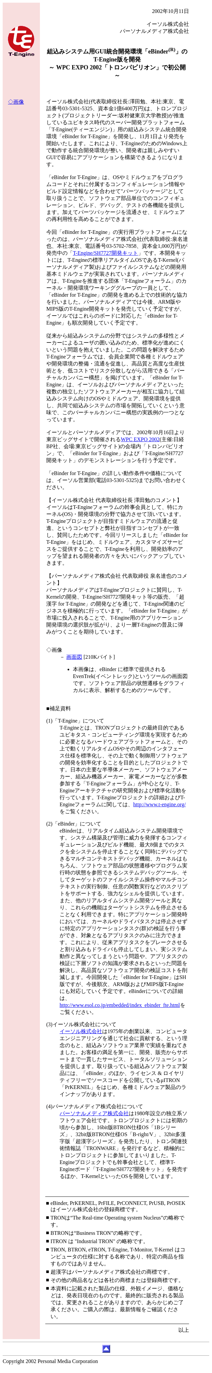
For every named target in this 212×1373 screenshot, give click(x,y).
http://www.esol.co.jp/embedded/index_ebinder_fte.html (120, 1005)
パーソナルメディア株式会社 (94, 1113)
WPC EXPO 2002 (140, 439)
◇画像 (16, 102)
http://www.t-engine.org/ (159, 804)
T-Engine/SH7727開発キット (105, 253)
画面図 (74, 657)
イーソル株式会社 (81, 1031)
